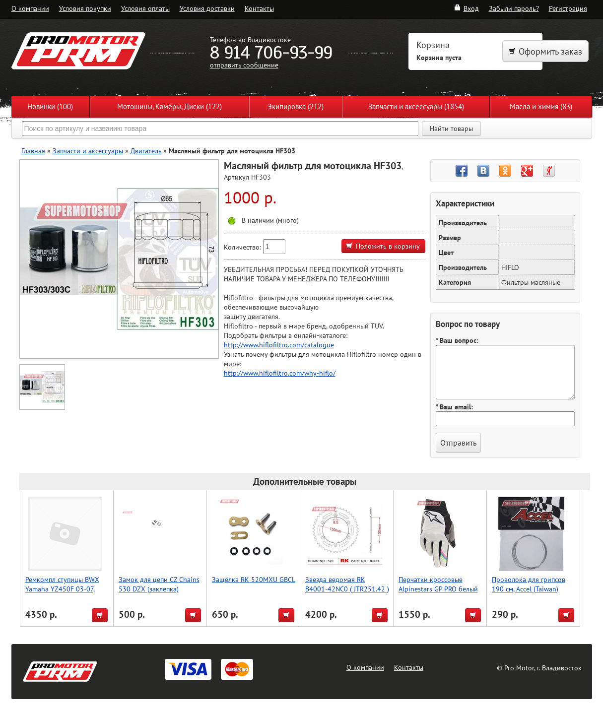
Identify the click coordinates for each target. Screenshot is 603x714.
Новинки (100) (50, 106)
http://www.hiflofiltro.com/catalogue (279, 344)
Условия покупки (85, 8)
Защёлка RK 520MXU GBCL (253, 579)
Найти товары (451, 128)
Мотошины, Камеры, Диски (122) (169, 106)
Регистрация (568, 8)
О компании (30, 8)
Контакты (259, 8)
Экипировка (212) (296, 106)
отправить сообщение (244, 64)
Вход (466, 8)
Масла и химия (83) (541, 106)
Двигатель (146, 150)
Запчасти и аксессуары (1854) (416, 106)
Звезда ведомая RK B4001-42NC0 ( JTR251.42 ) (347, 584)
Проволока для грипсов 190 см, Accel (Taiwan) (528, 584)
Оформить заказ (545, 51)
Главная (33, 150)
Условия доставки (207, 8)
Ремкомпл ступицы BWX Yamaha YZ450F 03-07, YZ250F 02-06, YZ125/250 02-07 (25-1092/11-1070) (65, 593)
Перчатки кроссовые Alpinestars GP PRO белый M (438, 589)
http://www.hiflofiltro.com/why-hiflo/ (279, 373)
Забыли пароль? (514, 8)
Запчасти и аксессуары (88, 150)
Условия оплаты (145, 8)
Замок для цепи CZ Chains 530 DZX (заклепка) (159, 584)
